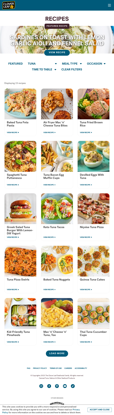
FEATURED (15, 63)
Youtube (65, 386)
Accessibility (81, 368)
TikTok (72, 386)
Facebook (49, 386)
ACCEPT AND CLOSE (100, 410)
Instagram (41, 386)
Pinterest (57, 386)
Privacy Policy (40, 368)
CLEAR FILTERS (71, 69)
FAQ (28, 368)
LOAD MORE (57, 353)
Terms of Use (56, 368)
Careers (68, 368)
